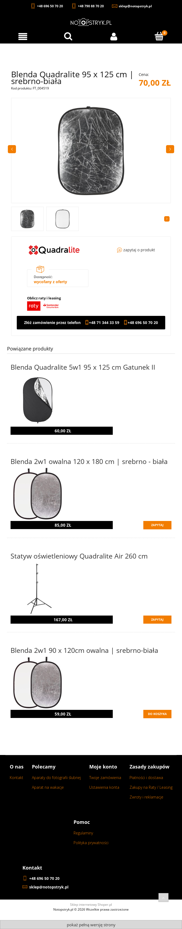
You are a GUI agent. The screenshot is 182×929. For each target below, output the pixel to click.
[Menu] (22, 36)
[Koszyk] (159, 36)
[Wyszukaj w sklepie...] (68, 36)
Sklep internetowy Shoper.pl (91, 904)
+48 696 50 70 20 (143, 322)
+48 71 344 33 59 (104, 322)
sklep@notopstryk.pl (48, 887)
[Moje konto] (113, 36)
